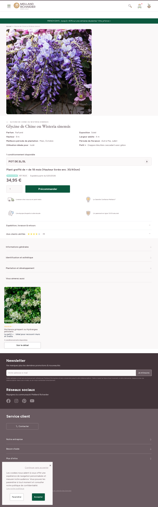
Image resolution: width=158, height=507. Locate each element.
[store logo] (25, 6)
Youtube (32, 401)
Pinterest (24, 401)
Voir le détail (22, 345)
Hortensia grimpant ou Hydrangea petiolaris (20, 330)
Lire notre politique (15, 488)
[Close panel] (50, 465)
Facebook (8, 401)
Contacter (24, 426)
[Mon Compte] (139, 6)
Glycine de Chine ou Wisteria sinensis (27, 26)
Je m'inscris (143, 373)
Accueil (8, 26)
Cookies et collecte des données (59, 491)
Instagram (16, 401)
